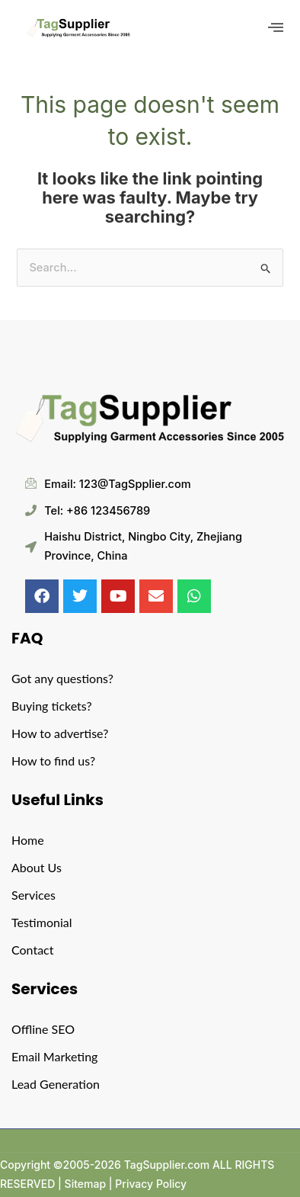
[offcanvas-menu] (276, 28)
